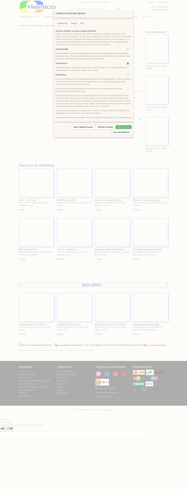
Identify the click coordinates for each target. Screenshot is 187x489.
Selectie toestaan (105, 127)
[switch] (128, 49)
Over (82, 23)
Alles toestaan (123, 127)
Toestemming (62, 23)
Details (74, 23)
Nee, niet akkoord (121, 132)
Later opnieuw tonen (83, 127)
